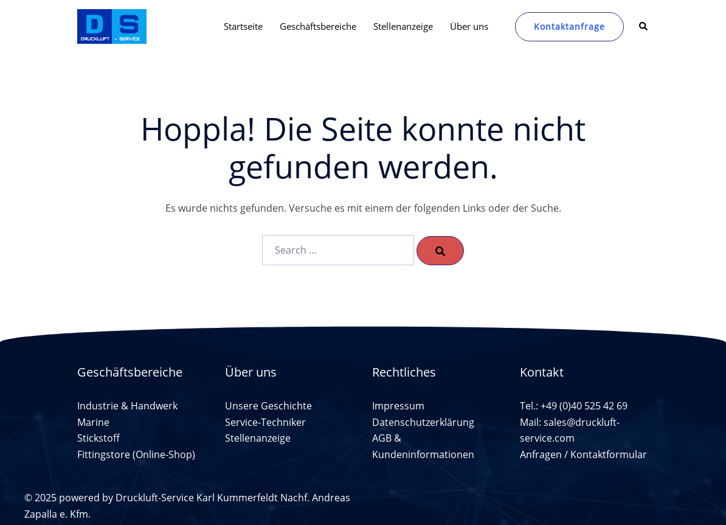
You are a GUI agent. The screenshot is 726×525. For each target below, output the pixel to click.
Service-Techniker (265, 422)
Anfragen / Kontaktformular (583, 454)
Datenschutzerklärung (423, 422)
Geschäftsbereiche (318, 26)
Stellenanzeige (403, 26)
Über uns (469, 26)
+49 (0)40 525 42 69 (584, 405)
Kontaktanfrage (569, 26)
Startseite (243, 26)
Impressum (398, 405)
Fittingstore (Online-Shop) (136, 454)
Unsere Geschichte (268, 405)
